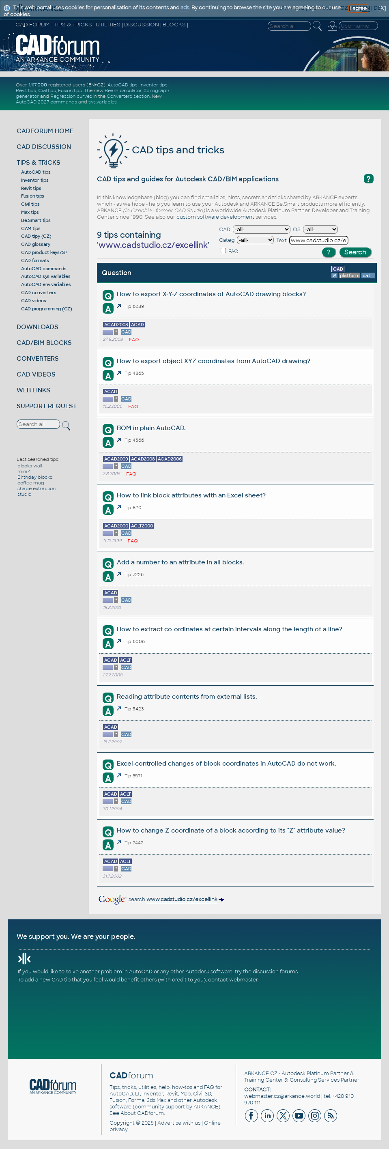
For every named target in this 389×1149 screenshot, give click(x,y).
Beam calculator (123, 90)
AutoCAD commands (44, 268)
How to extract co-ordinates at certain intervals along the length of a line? (229, 629)
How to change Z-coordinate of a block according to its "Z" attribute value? (231, 830)
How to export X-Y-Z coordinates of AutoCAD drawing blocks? (211, 294)
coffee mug (30, 483)
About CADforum (142, 1113)
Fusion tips (70, 90)
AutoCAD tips (122, 85)
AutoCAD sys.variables (46, 276)
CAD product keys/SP (44, 252)
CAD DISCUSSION (44, 147)
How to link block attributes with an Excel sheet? (191, 495)
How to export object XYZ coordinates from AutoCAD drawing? (213, 361)
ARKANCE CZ (260, 1073)
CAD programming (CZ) (46, 309)
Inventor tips (154, 85)
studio (24, 494)
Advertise (169, 1123)
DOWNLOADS (37, 327)
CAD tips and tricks (160, 150)
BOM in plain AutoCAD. (151, 428)
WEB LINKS (33, 390)
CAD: (225, 229)
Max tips (30, 212)
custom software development (215, 217)
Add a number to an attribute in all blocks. (180, 562)
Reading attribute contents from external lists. (187, 696)
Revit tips (26, 90)
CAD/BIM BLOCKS (44, 342)
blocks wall (29, 466)
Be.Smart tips (36, 220)
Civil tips (47, 90)
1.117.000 (37, 85)
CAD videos (33, 300)
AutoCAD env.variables (46, 284)
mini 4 (24, 471)
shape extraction (36, 488)
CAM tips (31, 228)
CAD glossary (35, 244)
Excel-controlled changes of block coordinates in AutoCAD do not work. (226, 763)
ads (185, 7)
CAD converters (38, 292)
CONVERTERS (38, 358)
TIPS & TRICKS (38, 162)
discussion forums (275, 971)
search (161, 899)
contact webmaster (233, 980)
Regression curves (71, 96)
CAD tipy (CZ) (36, 236)
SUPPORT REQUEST (47, 406)
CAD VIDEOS (36, 374)
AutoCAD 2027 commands (46, 102)
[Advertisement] (284, 93)
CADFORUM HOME (45, 131)
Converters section (128, 96)
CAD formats (35, 260)
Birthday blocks (34, 477)
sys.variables (102, 102)
